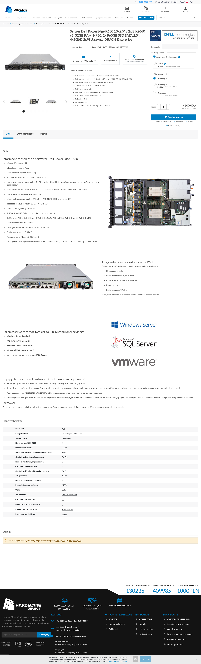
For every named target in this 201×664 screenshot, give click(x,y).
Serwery (6, 24)
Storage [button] (57, 18)
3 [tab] (31, 111)
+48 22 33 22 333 (143, 2)
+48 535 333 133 (80, 621)
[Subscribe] (44, 635)
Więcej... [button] (117, 18)
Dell (63, 429)
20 (63, 500)
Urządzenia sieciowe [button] (41, 18)
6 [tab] (42, 111)
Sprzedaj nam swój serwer (178, 624)
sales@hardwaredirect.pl (165, 2)
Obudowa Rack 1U (69, 495)
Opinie (43, 133)
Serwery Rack (40, 24)
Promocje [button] (130, 18)
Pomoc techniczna (117, 624)
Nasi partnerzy (145, 634)
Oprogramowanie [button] (102, 18)
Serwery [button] (7, 18)
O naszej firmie (145, 619)
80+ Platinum (67, 509)
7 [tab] (46, 111)
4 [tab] (35, 111)
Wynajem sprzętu (174, 629)
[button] (146, 9)
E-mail (190, 122)
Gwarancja (155, 47)
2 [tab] (27, 111)
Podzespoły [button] (70, 18)
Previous (4, 101)
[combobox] (177, 17)
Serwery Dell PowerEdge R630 (78, 24)
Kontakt (142, 624)
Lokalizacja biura (146, 629)
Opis (8, 133)
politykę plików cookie (118, 661)
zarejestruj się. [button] (75, 540)
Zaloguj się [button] (60, 540)
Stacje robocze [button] (21, 18)
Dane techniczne (25, 133)
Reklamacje (114, 629)
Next (66, 101)
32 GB (64, 514)
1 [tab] (23, 111)
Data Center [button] (85, 18)
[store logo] (16, 9)
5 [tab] (38, 111)
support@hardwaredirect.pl (68, 630)
